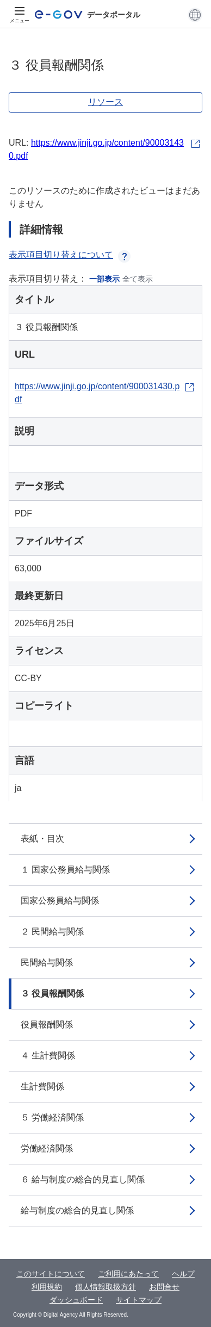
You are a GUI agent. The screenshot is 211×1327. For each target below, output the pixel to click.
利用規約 (47, 1286)
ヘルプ (183, 1273)
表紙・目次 (42, 838)
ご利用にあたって (128, 1273)
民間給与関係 (47, 962)
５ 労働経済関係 (52, 1117)
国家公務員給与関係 (60, 900)
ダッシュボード (76, 1299)
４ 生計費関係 (48, 1055)
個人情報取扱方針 (105, 1286)
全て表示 (137, 279)
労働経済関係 (47, 1148)
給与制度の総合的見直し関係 (77, 1210)
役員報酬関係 (47, 1024)
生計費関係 (42, 1086)
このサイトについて (50, 1273)
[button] (195, 15)
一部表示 (104, 279)
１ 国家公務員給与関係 (65, 869)
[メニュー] (19, 14)
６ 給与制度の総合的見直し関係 (83, 1179)
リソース (105, 102)
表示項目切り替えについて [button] (70, 254)
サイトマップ (139, 1299)
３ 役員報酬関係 (52, 993)
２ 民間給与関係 (52, 931)
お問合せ (164, 1286)
